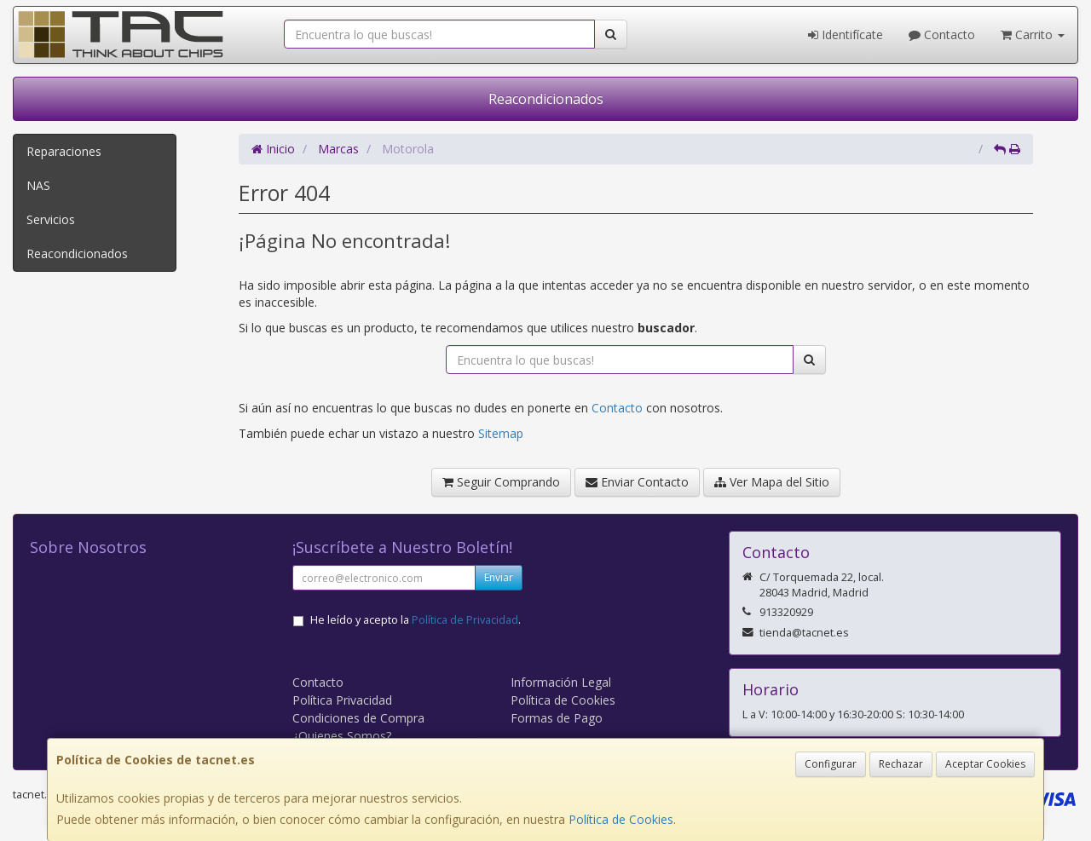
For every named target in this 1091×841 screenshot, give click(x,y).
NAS (38, 185)
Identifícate (845, 34)
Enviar (498, 577)
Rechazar (901, 764)
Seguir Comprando (501, 482)
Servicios (50, 219)
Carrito (1033, 34)
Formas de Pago (557, 718)
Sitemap (500, 433)
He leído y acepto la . (415, 620)
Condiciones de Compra (358, 718)
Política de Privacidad (465, 620)
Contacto (942, 34)
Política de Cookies (621, 819)
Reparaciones (63, 151)
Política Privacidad (342, 700)
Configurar (831, 764)
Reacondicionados (545, 98)
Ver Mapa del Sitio (771, 482)
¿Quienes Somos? (341, 736)
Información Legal (561, 682)
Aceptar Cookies (985, 764)
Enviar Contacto (637, 482)
